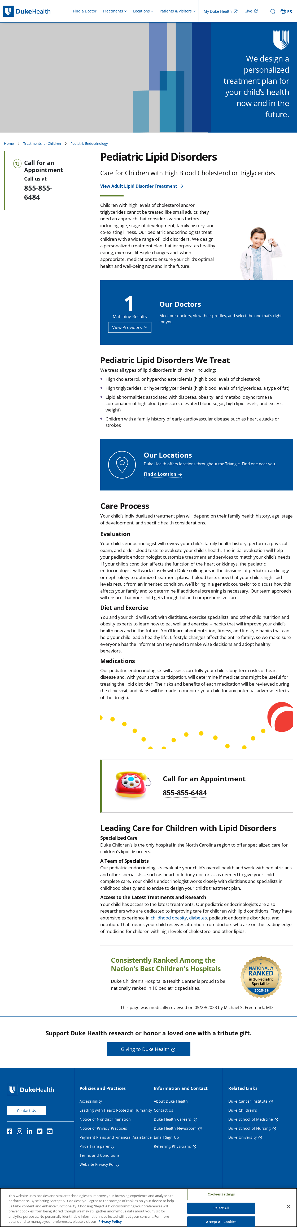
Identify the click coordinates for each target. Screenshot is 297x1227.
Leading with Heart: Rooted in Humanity (116, 1124)
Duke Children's (242, 1124)
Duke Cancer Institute (248, 1115)
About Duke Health (171, 1115)
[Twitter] (41, 1146)
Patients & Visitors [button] (176, 11)
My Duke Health (218, 11)
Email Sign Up (166, 1151)
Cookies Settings (221, 1200)
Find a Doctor (85, 11)
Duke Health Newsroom (175, 1142)
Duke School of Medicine (250, 1133)
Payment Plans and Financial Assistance (116, 1151)
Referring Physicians (172, 1160)
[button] (129, 341)
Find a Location (160, 488)
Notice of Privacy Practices (103, 1142)
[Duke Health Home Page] (31, 1103)
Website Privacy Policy (99, 1178)
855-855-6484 (38, 206)
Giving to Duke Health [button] (145, 1063)
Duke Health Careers (173, 1133)
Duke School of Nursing (249, 1142)
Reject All (221, 1214)
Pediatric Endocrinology (89, 157)
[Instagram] (21, 1146)
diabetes (198, 931)
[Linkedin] (31, 1146)
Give (248, 11)
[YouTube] (51, 1146)
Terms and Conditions (100, 1169)
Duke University (242, 1151)
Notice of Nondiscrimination (105, 1133)
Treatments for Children (42, 157)
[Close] (288, 1213)
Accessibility (91, 1115)
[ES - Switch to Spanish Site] (287, 11)
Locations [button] (141, 11)
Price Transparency (97, 1160)
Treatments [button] (113, 11)
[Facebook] (11, 1146)
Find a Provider (256, 131)
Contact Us (26, 1124)
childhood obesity (169, 931)
